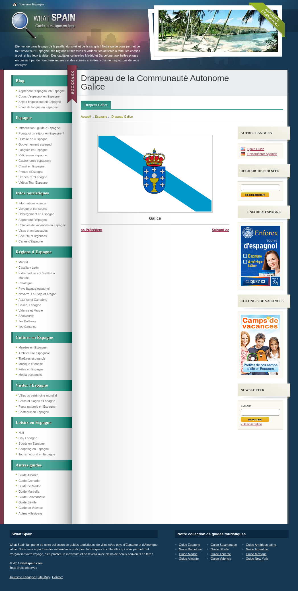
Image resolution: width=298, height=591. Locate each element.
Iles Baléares (27, 321)
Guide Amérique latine (261, 544)
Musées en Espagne (32, 347)
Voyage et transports (33, 208)
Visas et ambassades (33, 230)
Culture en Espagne (34, 337)
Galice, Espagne (30, 305)
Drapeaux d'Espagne (33, 177)
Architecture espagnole (34, 353)
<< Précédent (91, 230)
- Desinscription (251, 424)
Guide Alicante (28, 475)
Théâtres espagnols (32, 358)
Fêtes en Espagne (31, 369)
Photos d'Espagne (31, 171)
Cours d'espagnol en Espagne (39, 96)
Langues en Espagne (33, 150)
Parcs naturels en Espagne (37, 406)
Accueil (86, 116)
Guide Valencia (221, 558)
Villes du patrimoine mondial (38, 395)
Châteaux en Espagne (34, 412)
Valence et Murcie (31, 310)
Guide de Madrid (30, 486)
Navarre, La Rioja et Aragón (37, 294)
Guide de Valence (31, 507)
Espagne (24, 117)
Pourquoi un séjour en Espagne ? (41, 133)
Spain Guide (255, 149)
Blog (20, 80)
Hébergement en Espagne (36, 214)
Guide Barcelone (190, 549)
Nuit (21, 432)
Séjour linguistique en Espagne (40, 101)
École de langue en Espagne (38, 107)
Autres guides (29, 465)
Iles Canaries (27, 326)
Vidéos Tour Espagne (33, 182)
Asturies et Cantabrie (33, 299)
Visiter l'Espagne (32, 385)
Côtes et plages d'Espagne (37, 401)
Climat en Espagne (31, 166)
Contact (57, 577)
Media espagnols (30, 374)
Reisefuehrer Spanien (262, 153)
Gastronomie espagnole (35, 160)
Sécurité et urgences (33, 236)
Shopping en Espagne (34, 449)
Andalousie (26, 316)
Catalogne (25, 283)
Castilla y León (29, 267)
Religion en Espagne (33, 155)
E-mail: (246, 406)
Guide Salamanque (32, 497)
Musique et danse (31, 364)
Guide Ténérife (221, 554)
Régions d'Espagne (34, 251)
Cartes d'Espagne (31, 241)
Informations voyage (32, 203)
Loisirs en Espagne (34, 422)
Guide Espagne (189, 544)
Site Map (44, 577)
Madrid (23, 262)
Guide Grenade (29, 480)
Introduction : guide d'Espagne (39, 128)
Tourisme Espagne (31, 4)
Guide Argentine (257, 549)
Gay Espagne (28, 438)
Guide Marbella (29, 491)
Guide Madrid (188, 554)
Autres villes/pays (30, 513)
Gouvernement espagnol (35, 144)
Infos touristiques (32, 192)
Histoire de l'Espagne (33, 139)
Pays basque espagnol (34, 288)
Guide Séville (28, 502)
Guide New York (257, 558)
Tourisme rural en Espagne (37, 454)
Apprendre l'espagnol (33, 219)
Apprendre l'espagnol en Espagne (42, 91)
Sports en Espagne (32, 443)
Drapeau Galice (96, 105)
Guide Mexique (256, 554)
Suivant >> (220, 230)
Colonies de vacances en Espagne (42, 225)
